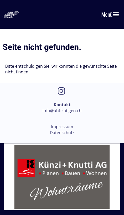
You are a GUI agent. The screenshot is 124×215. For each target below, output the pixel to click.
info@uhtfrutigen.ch (62, 110)
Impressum (62, 126)
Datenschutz (62, 132)
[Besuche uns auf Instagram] (61, 90)
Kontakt (62, 105)
